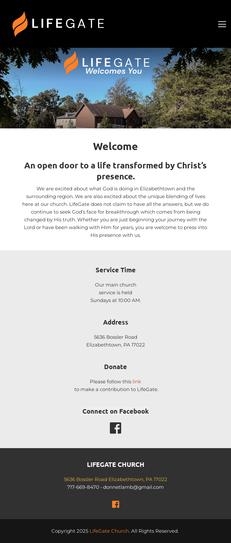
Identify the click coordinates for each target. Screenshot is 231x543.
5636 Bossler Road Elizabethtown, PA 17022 (115, 479)
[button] (222, 24)
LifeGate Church (109, 531)
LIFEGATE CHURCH (115, 464)
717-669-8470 (83, 487)
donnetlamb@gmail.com (133, 487)
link (136, 381)
